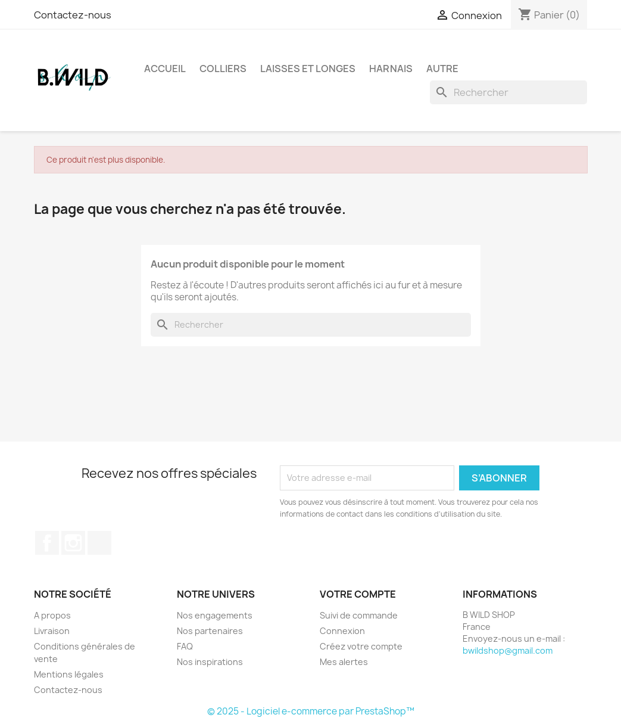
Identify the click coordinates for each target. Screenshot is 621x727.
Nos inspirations (210, 661)
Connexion (342, 630)
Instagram (73, 543)
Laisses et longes (307, 68)
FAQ (185, 646)
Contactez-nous (72, 14)
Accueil (165, 68)
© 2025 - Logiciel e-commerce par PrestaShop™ (310, 711)
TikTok (99, 543)
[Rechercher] (508, 92)
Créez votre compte (361, 646)
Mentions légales (69, 674)
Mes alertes (344, 661)
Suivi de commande (359, 615)
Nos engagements (214, 615)
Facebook (47, 543)
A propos (52, 615)
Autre (442, 68)
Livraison (52, 630)
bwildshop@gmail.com (508, 650)
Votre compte (358, 594)
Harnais (391, 68)
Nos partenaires (210, 630)
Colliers (222, 68)
